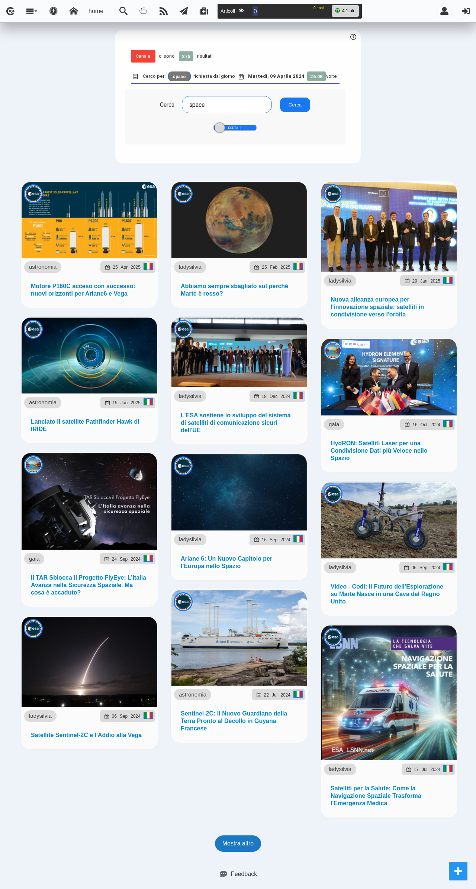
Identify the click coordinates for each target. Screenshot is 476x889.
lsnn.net (134, 470)
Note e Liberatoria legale (324, 471)
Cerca (167, 104)
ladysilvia (76, 377)
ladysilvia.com (105, 433)
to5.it (425, 433)
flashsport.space (246, 433)
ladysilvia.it (151, 433)
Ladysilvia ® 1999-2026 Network (202, 471)
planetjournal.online (307, 433)
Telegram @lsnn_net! (281, 359)
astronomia (74, 246)
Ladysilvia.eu (194, 433)
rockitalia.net (362, 433)
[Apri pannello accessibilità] (53, 11)
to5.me (399, 433)
